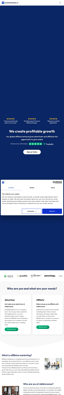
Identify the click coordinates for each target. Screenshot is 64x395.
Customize (31, 211)
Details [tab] (32, 187)
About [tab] (53, 187)
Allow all (52, 211)
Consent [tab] (11, 187)
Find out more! (11, 330)
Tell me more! (43, 328)
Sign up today (32, 153)
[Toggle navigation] (60, 3)
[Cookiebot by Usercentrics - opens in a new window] (54, 182)
